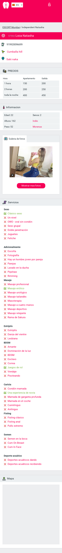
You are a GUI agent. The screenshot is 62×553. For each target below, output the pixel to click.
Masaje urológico (17, 292)
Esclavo (12, 359)
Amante (12, 346)
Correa (11, 363)
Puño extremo (15, 425)
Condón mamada (17, 388)
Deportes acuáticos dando (22, 459)
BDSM (11, 355)
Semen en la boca (17, 438)
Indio (35, 121)
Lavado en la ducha (18, 267)
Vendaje (12, 371)
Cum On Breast (16, 442)
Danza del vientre (17, 334)
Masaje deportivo (17, 309)
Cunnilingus (14, 405)
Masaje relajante (17, 313)
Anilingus (13, 409)
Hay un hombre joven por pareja (25, 259)
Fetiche (12, 238)
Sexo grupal (14, 225)
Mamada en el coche (19, 401)
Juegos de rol (15, 367)
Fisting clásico (16, 417)
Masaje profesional (18, 284)
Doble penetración (18, 230)
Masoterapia (14, 300)
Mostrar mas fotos (31, 185)
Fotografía (13, 255)
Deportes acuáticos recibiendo (24, 464)
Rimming (12, 276)
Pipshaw (12, 271)
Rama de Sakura (16, 317)
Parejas (12, 263)
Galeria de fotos (14, 138)
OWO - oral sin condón (20, 221)
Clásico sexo (15, 213)
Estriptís (12, 330)
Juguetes (13, 234)
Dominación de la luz (19, 350)
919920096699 (14, 44)
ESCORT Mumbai (11, 27)
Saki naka (10, 59)
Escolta (12, 251)
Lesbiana (13, 338)
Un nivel (12, 217)
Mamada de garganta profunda (24, 396)
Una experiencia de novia (21, 392)
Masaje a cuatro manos (21, 304)
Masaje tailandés (17, 296)
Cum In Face (14, 447)
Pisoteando (14, 375)
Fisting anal (14, 421)
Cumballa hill (12, 51)
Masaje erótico (16, 288)
